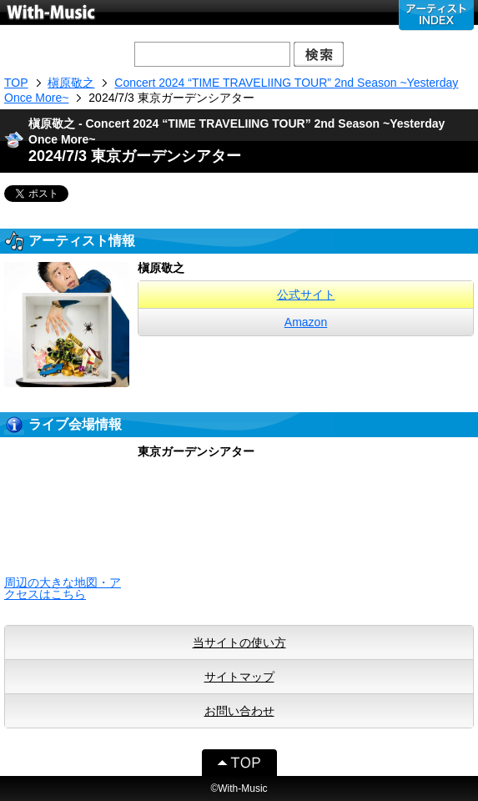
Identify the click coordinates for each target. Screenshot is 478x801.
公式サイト (306, 294)
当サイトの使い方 (239, 642)
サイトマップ (239, 676)
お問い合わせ (239, 711)
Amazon (305, 322)
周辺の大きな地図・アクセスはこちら (62, 588)
